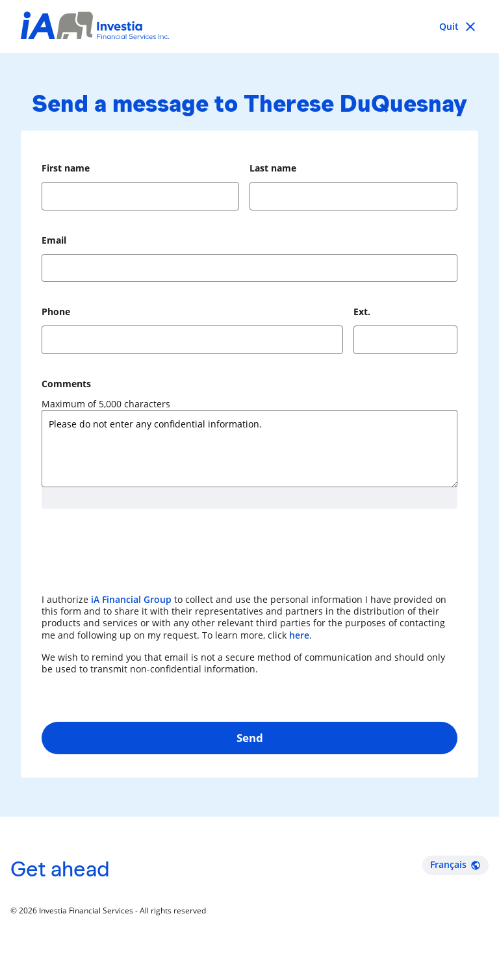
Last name (273, 168)
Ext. (361, 311)
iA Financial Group (131, 599)
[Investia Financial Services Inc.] (95, 27)
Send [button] (250, 737)
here (299, 635)
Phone (56, 311)
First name (66, 168)
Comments (66, 383)
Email (54, 240)
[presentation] (140, 557)
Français (455, 864)
